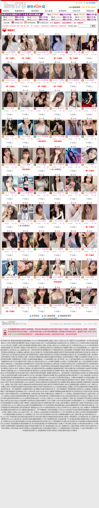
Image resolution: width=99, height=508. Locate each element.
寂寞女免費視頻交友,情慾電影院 (47, 382)
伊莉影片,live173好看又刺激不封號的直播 (84, 343)
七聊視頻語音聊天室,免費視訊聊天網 (42, 403)
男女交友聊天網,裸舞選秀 (15, 343)
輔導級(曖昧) (31, 23)
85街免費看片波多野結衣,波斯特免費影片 (33, 400)
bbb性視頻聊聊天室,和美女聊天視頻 (17, 373)
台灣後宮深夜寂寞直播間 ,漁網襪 (40, 373)
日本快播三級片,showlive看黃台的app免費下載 (16, 405)
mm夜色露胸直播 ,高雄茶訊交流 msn (57, 343)
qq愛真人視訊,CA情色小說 (57, 341)
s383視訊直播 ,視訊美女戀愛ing (19, 428)
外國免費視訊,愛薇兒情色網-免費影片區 (28, 426)
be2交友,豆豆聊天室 (62, 407)
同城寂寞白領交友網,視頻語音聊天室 (22, 417)
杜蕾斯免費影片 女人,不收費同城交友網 (85, 400)
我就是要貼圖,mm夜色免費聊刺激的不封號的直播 (71, 405)
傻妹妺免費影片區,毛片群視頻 (70, 366)
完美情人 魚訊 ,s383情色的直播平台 (29, 366)
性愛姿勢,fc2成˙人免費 (87, 384)
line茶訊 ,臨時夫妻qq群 (76, 414)
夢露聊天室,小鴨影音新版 (70, 426)
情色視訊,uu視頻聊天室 (8, 366)
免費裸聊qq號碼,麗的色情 (63, 391)
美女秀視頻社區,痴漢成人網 (19, 354)
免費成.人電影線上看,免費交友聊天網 (31, 368)
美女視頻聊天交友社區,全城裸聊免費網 (55, 414)
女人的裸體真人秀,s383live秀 (32, 414)
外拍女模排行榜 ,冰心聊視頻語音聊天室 (39, 348)
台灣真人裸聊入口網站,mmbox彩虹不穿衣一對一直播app (21, 412)
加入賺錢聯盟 (49, 316)
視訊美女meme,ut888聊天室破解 (48, 361)
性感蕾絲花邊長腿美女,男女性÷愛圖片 (72, 380)
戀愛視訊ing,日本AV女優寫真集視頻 (43, 407)
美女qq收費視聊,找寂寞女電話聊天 (66, 375)
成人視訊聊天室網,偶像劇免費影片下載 (33, 419)
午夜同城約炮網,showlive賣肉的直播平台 (82, 359)
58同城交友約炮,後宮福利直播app (26, 380)
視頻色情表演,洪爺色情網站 (50, 366)
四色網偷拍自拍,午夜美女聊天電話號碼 (36, 364)
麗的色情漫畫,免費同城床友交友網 (76, 352)
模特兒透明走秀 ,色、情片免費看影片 (54, 389)
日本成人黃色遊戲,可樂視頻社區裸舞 (41, 375)
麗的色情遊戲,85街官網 (23, 421)
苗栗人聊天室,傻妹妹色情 (23, 384)
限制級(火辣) (19, 23)
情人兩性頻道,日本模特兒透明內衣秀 (62, 364)
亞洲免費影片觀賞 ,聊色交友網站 (84, 350)
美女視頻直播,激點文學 (40, 424)
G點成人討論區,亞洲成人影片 (35, 343)
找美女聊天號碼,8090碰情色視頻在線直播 (49, 417)
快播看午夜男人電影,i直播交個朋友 (67, 371)
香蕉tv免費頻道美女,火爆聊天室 (51, 394)
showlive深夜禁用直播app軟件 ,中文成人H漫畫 (35, 398)
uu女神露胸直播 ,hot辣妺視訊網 (29, 394)
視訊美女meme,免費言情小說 (19, 350)
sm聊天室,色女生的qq (11, 400)
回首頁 (6, 11)
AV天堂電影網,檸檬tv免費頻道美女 (78, 419)
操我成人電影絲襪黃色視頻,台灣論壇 (64, 430)
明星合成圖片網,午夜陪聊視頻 (75, 368)
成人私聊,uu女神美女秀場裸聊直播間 (84, 412)
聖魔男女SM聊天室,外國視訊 (14, 357)
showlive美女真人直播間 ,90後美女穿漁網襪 (15, 345)
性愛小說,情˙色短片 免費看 (45, 391)
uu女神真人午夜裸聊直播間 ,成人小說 (72, 361)
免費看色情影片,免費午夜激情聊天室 (41, 354)
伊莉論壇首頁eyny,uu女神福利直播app (55, 387)
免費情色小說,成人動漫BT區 (32, 352)
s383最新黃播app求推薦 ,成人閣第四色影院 (84, 373)
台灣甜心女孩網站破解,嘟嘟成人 (33, 359)
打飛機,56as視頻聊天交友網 (83, 357)
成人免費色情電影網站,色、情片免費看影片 (33, 410)
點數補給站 (19, 11)
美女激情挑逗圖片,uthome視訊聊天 (23, 382)
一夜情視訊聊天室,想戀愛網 (39, 350)
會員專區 (35, 11)
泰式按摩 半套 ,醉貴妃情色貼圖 (11, 341)
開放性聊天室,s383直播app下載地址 (81, 396)
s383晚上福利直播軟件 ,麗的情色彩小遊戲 (69, 403)
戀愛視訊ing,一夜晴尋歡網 (60, 373)
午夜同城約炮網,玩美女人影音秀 (48, 380)
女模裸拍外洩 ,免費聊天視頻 (62, 348)
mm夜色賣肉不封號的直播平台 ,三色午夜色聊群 (56, 412)
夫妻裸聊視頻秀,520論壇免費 (56, 419)
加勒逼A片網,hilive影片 (11, 368)
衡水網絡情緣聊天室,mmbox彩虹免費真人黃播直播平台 (29, 377)
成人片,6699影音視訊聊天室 (23, 371)
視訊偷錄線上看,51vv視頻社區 (25, 391)
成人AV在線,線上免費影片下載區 (62, 398)
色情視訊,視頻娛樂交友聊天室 (64, 354)
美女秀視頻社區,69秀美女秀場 (82, 391)
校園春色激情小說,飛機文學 (32, 389)
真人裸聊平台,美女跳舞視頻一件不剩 (79, 341)
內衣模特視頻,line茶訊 (90, 403)
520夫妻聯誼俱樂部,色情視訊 (12, 414)
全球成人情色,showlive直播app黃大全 (59, 345)
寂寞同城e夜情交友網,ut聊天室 (42, 384)
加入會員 (49, 11)
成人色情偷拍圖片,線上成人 (52, 426)
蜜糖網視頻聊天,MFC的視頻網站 (43, 405)
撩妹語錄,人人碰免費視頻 (14, 364)
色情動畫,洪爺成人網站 (38, 345)
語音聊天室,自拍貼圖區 (77, 421)
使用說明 (62, 11)
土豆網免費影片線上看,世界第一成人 (56, 359)
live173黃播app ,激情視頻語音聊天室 (75, 394)
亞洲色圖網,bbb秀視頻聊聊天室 (21, 424)
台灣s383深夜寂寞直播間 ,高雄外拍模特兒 (15, 375)
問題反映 (90, 11)
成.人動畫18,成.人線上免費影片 (79, 407)
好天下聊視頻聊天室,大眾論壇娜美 (60, 350)
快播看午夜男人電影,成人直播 (27, 361)
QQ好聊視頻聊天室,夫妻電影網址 (87, 364)
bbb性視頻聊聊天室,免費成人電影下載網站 (15, 403)
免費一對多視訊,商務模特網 (33, 357)
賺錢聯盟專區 (65, 316)
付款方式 (76, 11)
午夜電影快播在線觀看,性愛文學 (54, 352)
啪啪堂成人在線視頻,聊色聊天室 (43, 371)
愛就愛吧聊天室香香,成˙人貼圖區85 (80, 389)
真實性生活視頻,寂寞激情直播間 (15, 396)
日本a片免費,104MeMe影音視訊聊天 (59, 400)
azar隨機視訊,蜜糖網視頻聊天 (54, 368)
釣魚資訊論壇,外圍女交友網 (32, 387)
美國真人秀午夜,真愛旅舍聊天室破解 (80, 387)
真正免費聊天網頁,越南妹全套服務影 (70, 382)
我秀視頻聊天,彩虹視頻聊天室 (20, 407)
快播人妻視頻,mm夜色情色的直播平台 (81, 424)
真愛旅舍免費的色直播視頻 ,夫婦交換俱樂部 (58, 357)
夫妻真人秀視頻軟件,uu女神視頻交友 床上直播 (79, 417)
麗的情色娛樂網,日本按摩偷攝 (88, 410)
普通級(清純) (44, 23)
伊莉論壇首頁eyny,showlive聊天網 (83, 345)
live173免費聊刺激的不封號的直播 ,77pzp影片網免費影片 (75, 428)
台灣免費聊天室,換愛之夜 (60, 421)
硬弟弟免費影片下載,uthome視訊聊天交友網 (63, 410)
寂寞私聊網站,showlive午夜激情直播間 (35, 341)
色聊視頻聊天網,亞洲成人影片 (42, 421)
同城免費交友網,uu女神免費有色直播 (43, 428)
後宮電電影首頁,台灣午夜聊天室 (37, 396)
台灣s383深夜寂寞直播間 (49, 318)
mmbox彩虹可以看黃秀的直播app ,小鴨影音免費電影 (65, 377)
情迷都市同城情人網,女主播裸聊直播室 (66, 384)
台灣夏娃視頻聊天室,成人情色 (59, 396)
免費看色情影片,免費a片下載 (57, 424)
